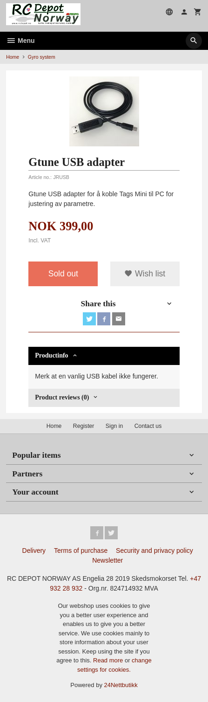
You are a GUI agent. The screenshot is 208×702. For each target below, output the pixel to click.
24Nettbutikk (121, 684)
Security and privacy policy (154, 550)
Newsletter (107, 560)
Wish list (144, 273)
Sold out (63, 273)
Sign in (114, 426)
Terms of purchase (80, 550)
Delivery (34, 550)
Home (12, 57)
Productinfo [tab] (51, 355)
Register (83, 426)
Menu (20, 40)
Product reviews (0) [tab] (62, 397)
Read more (109, 660)
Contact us (148, 426)
